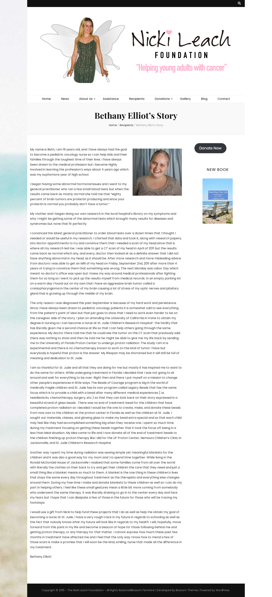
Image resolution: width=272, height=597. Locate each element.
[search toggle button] (239, 3)
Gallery (185, 99)
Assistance (111, 99)
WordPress (223, 590)
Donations (162, 99)
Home (46, 99)
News (65, 99)
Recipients (136, 99)
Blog (204, 99)
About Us (86, 99)
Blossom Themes (187, 590)
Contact (224, 99)
